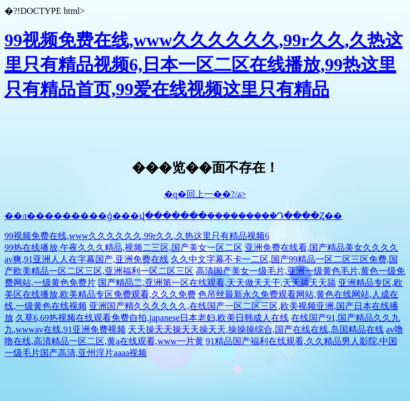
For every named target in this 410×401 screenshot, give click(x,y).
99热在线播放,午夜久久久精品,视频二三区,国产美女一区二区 (123, 247)
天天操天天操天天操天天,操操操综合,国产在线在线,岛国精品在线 (256, 329)
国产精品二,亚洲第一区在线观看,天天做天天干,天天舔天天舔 (217, 282)
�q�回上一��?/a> (205, 194)
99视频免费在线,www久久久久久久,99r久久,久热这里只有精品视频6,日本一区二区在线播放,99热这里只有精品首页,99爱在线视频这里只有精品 (203, 64)
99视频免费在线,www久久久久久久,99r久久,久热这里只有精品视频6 (136, 236)
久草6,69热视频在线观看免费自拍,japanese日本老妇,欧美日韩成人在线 (152, 317)
